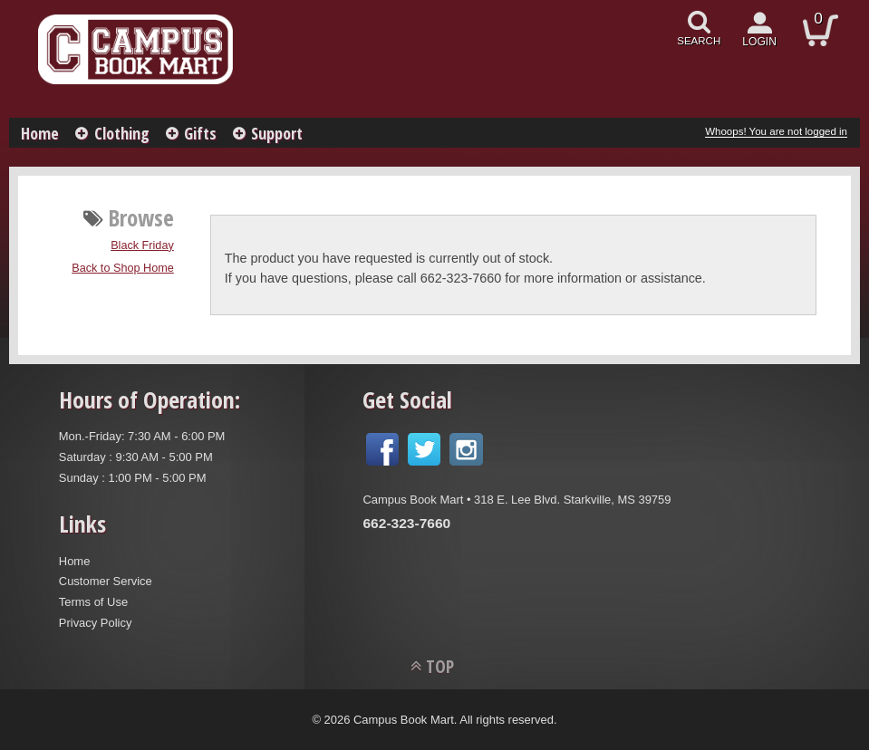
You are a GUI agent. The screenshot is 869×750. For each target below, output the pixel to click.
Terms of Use (93, 602)
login (759, 41)
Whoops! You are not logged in (776, 131)
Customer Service (105, 581)
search (698, 40)
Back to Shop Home (123, 268)
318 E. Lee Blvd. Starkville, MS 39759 (572, 499)
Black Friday (142, 245)
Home (40, 133)
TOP (440, 666)
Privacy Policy (95, 623)
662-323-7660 (406, 523)
